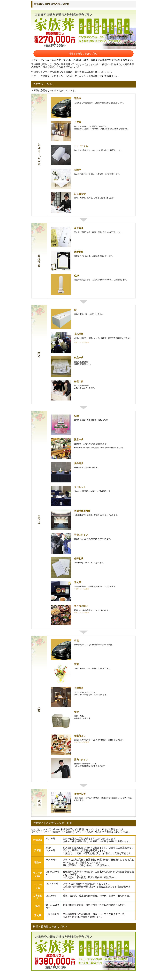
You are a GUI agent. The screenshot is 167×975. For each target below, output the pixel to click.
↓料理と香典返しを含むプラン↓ (83, 53)
